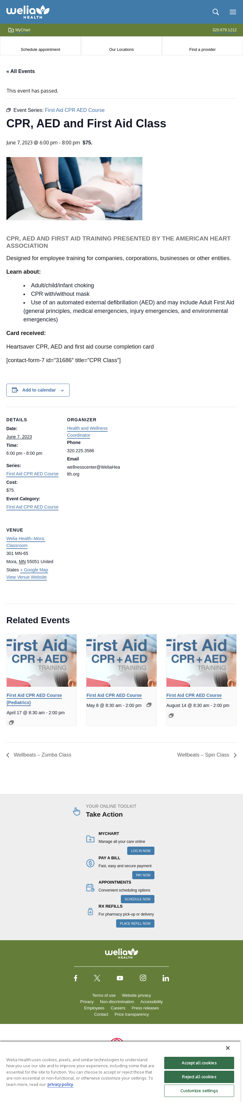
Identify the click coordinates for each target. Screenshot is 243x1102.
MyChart (19, 30)
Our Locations (121, 49)
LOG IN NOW (140, 851)
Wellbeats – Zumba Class (41, 755)
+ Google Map (34, 569)
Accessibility (151, 1001)
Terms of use (103, 995)
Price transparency (132, 1014)
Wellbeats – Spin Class (204, 755)
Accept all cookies (199, 1062)
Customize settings (199, 1090)
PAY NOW (143, 875)
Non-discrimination (117, 1001)
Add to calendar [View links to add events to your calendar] (39, 390)
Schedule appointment (40, 49)
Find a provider (202, 49)
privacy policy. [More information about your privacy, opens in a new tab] (60, 1084)
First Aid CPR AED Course (32, 473)
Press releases (145, 1008)
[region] (120, 1071)
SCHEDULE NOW (138, 899)
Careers (118, 1008)
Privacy (87, 1001)
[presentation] (42, 660)
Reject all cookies (199, 1076)
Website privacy (136, 995)
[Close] (228, 1048)
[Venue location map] (100, 560)
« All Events (20, 71)
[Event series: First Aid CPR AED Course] (11, 722)
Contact (101, 1014)
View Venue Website (26, 577)
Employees (94, 1008)
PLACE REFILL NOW (135, 923)
